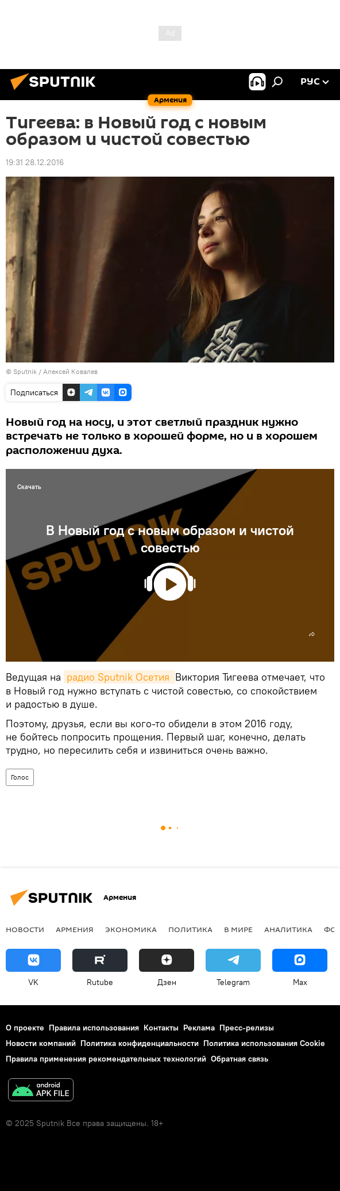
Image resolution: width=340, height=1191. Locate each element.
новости (25, 929)
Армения (75, 929)
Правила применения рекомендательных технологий (106, 1058)
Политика (190, 929)
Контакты (161, 1027)
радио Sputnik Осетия (119, 677)
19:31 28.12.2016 (35, 162)
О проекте (25, 1027)
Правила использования (94, 1027)
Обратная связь (239, 1058)
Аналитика (288, 929)
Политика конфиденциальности (139, 1043)
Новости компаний (41, 1043)
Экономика (131, 929)
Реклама (199, 1027)
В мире (238, 929)
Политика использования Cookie (264, 1043)
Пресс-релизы (246, 1027)
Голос (20, 777)
